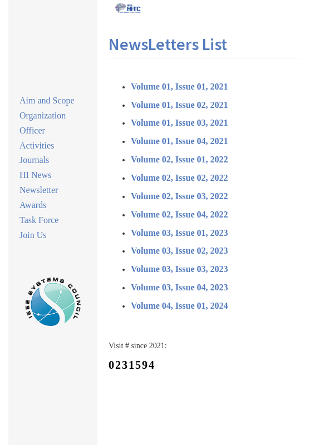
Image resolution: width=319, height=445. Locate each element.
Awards (32, 205)
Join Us (32, 235)
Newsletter (38, 190)
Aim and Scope (47, 100)
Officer (32, 130)
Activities (36, 145)
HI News (35, 175)
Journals (34, 160)
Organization (42, 115)
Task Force (38, 220)
